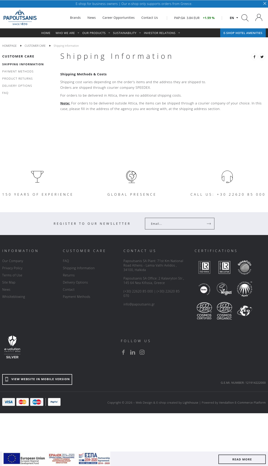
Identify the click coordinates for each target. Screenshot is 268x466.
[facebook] (123, 352)
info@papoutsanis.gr (139, 304)
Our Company (12, 261)
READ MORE (242, 459)
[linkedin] (132, 352)
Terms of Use (12, 275)
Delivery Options (75, 282)
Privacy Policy (12, 268)
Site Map (8, 282)
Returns (69, 275)
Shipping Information (79, 268)
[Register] (209, 223)
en (232, 18)
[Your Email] (176, 223)
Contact (69, 289)
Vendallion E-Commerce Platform (242, 402)
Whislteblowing (13, 296)
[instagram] (142, 352)
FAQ (66, 261)
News (6, 289)
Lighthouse (190, 402)
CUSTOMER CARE (18, 56)
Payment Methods (76, 296)
